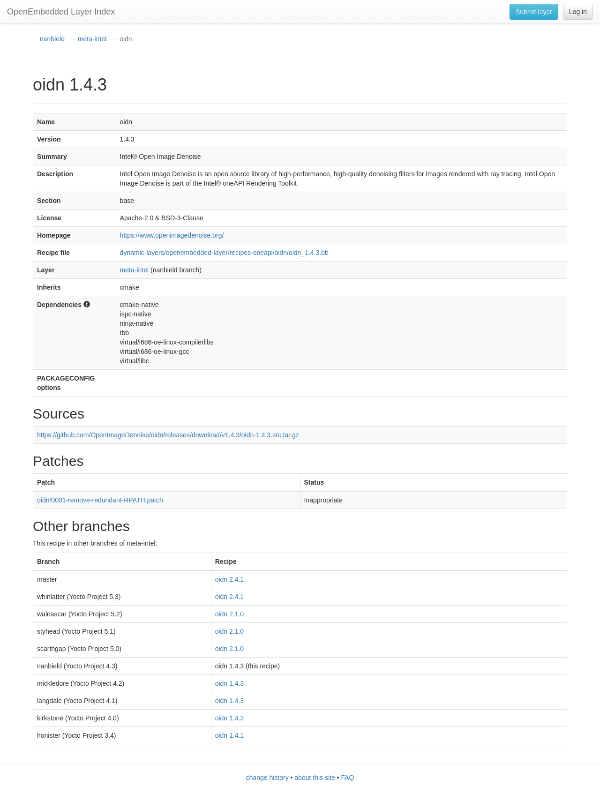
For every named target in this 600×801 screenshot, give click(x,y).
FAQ (347, 777)
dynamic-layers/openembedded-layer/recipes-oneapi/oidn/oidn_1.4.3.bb (224, 252)
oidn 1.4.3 (229, 683)
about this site (314, 777)
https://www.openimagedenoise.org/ (172, 235)
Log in (578, 11)
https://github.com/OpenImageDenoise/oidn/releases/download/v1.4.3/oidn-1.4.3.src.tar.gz (168, 435)
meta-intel (92, 39)
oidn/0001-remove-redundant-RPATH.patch (100, 500)
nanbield (52, 39)
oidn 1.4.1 (229, 735)
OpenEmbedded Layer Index (61, 11)
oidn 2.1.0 (229, 614)
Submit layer (534, 11)
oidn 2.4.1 (229, 579)
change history (267, 777)
